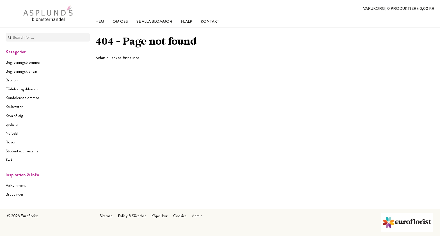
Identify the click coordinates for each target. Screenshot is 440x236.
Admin (197, 216)
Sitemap (106, 216)
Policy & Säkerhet (132, 216)
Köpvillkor (160, 216)
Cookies (179, 216)
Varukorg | (398, 8)
